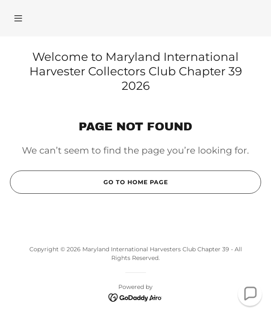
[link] (135, 297)
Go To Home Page (89, 182)
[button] (18, 18)
